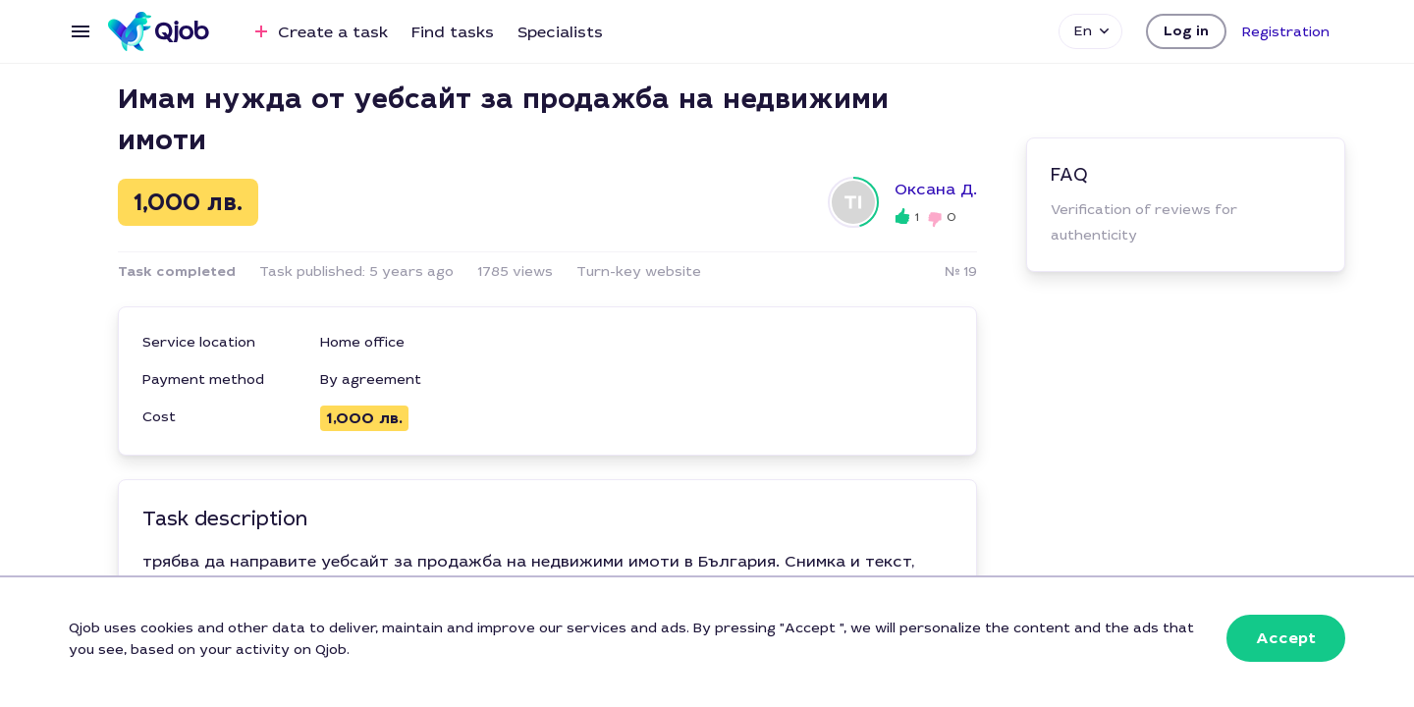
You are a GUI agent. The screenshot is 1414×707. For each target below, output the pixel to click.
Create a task (318, 31)
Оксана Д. (936, 189)
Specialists (560, 32)
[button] (1186, 31)
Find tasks (452, 32)
